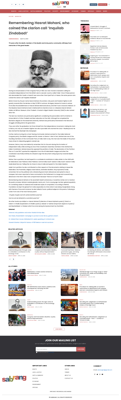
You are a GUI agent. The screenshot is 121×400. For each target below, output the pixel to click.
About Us (93, 4)
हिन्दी (64, 7)
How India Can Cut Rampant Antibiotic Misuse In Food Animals (100, 37)
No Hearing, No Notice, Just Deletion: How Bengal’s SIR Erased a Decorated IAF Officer (100, 111)
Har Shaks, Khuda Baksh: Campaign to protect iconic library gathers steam (33, 216)
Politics (92, 63)
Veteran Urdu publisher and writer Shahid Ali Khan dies (26, 213)
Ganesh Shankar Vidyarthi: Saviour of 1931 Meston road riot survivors (31, 222)
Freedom (92, 30)
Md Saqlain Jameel (40, 254)
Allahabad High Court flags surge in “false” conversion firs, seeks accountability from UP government (94, 273)
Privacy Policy (51, 352)
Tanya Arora (65, 255)
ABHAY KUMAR (12, 255)
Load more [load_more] (59, 329)
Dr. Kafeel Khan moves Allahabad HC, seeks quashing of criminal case (31, 219)
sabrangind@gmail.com (104, 370)
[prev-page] (9, 259)
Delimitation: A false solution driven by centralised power (39, 272)
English (59, 7)
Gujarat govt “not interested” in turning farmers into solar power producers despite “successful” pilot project (99, 58)
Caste (10, 247)
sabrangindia (94, 81)
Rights (82, 92)
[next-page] (13, 259)
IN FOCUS (84, 68)
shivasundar (30, 290)
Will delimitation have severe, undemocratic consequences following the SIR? (41, 287)
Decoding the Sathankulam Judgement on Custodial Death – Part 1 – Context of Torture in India (100, 99)
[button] (109, 4)
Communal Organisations (68, 247)
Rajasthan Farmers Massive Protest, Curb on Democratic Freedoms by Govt (98, 48)
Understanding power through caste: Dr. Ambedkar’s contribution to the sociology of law (19, 252)
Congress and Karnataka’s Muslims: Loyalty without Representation (41, 317)
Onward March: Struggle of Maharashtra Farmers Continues (99, 27)
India (82, 79)
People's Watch (94, 93)
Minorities (18, 16)
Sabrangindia (14, 39)
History (11, 16)
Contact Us (102, 4)
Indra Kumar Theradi (32, 275)
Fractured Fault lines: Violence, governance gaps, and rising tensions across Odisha (70, 252)
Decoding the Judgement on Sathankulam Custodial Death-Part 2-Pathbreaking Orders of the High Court (100, 87)
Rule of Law (82, 270)
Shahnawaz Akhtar (95, 115)
